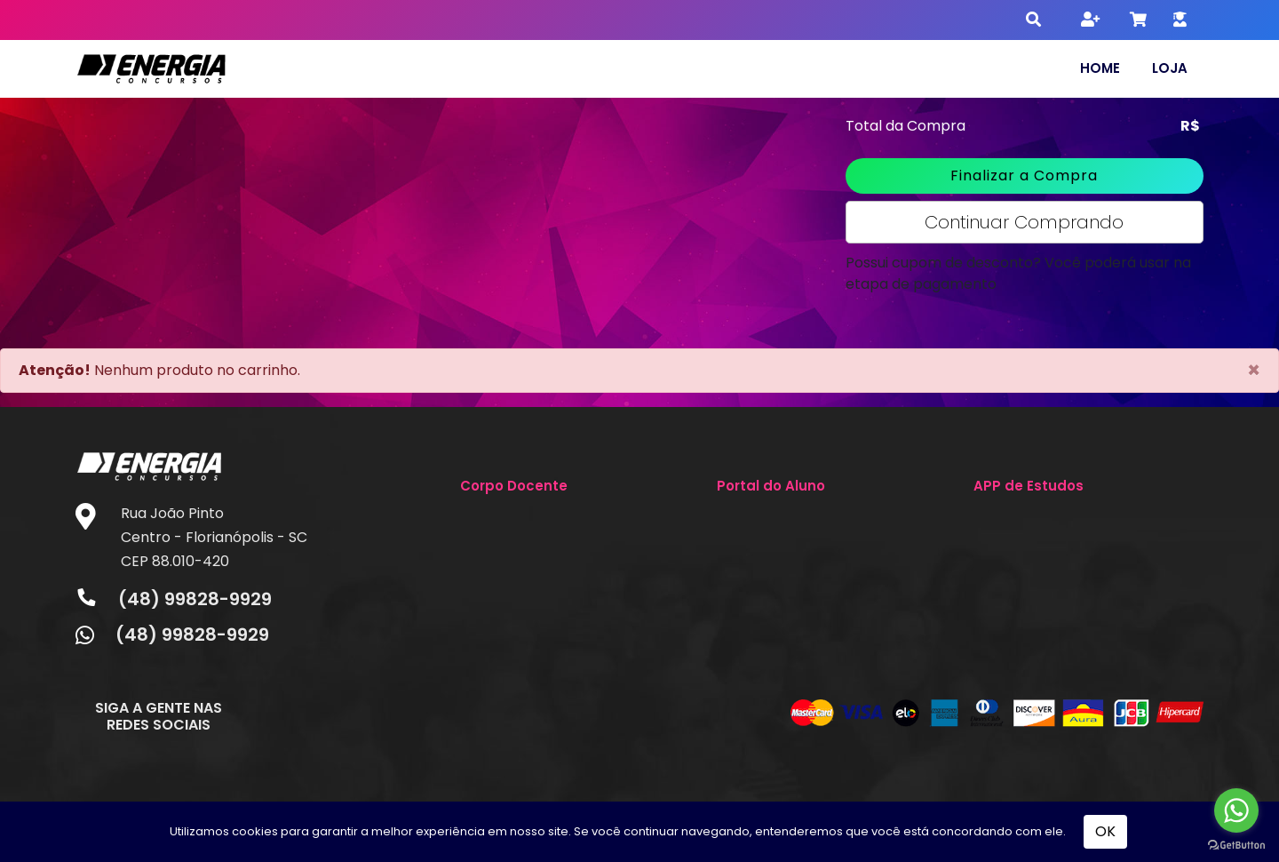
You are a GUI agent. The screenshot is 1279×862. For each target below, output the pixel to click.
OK (1105, 831)
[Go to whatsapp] (1236, 810)
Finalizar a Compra (1024, 175)
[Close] (1253, 370)
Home (1100, 68)
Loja (1170, 68)
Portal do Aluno (771, 485)
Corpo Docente (514, 485)
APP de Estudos (1028, 485)
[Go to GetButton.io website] (1236, 844)
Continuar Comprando (1024, 222)
